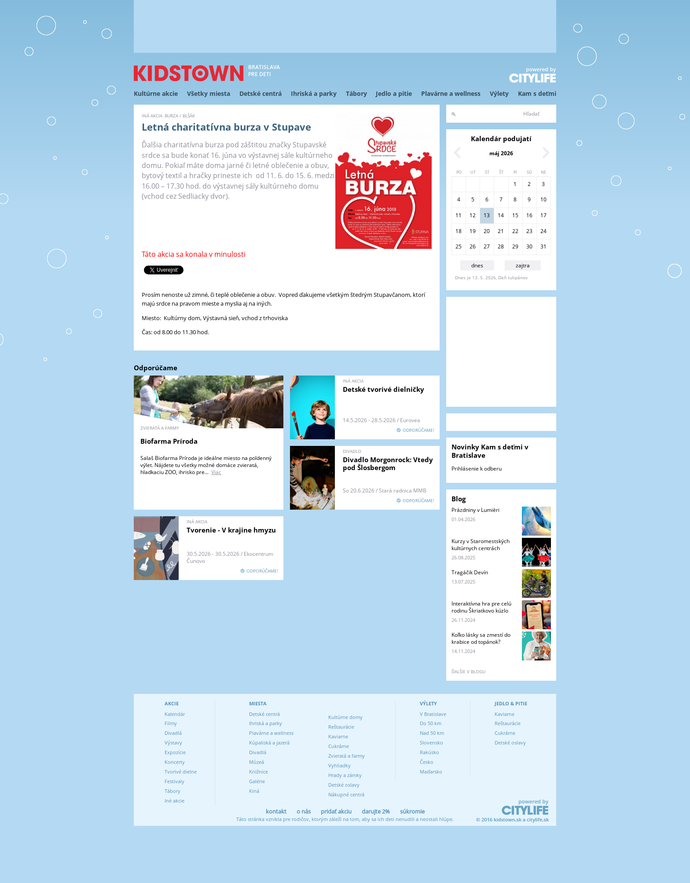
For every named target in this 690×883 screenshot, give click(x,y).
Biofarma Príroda (169, 441)
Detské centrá (260, 93)
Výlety (499, 93)
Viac (216, 472)
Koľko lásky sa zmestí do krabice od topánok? (480, 638)
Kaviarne (338, 736)
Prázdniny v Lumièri (475, 510)
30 (529, 246)
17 (543, 215)
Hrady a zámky (345, 775)
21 (501, 231)
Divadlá (173, 733)
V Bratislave (433, 714)
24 (543, 231)
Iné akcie (174, 800)
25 (458, 246)
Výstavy (173, 742)
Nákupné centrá (346, 794)
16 (529, 215)
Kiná (254, 791)
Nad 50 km (432, 733)
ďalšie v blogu (468, 671)
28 (501, 246)
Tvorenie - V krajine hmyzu (231, 529)
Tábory (356, 93)
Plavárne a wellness (451, 93)
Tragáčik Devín (469, 572)
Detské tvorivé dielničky (383, 389)
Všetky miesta (208, 93)
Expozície (175, 752)
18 (458, 231)
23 (529, 231)
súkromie (412, 811)
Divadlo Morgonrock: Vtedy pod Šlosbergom (388, 463)
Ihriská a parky (314, 93)
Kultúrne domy (345, 717)
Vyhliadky (339, 765)
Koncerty (175, 762)
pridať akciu (336, 811)
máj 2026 (501, 153)
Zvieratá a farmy (346, 755)
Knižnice (258, 771)
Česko (426, 762)
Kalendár (175, 714)
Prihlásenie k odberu (476, 468)
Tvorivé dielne (181, 771)
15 (515, 215)
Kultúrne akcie (156, 93)
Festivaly (174, 781)
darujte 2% (376, 811)
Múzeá (256, 762)
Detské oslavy (344, 784)
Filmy (171, 723)
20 (487, 231)
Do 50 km (430, 723)
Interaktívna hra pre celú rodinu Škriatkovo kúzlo (481, 607)
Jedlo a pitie (394, 93)
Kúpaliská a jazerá (269, 742)
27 (487, 246)
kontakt (276, 811)
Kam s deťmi (537, 93)
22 (515, 231)
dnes (477, 265)
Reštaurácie (341, 726)
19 (473, 231)
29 (515, 246)
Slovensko (431, 742)
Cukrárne (338, 746)
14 (501, 215)
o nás (304, 811)
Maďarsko (431, 771)
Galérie (257, 781)
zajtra (523, 265)
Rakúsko (429, 752)
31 (543, 246)
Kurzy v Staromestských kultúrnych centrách (480, 544)
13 (487, 215)
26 (473, 246)
